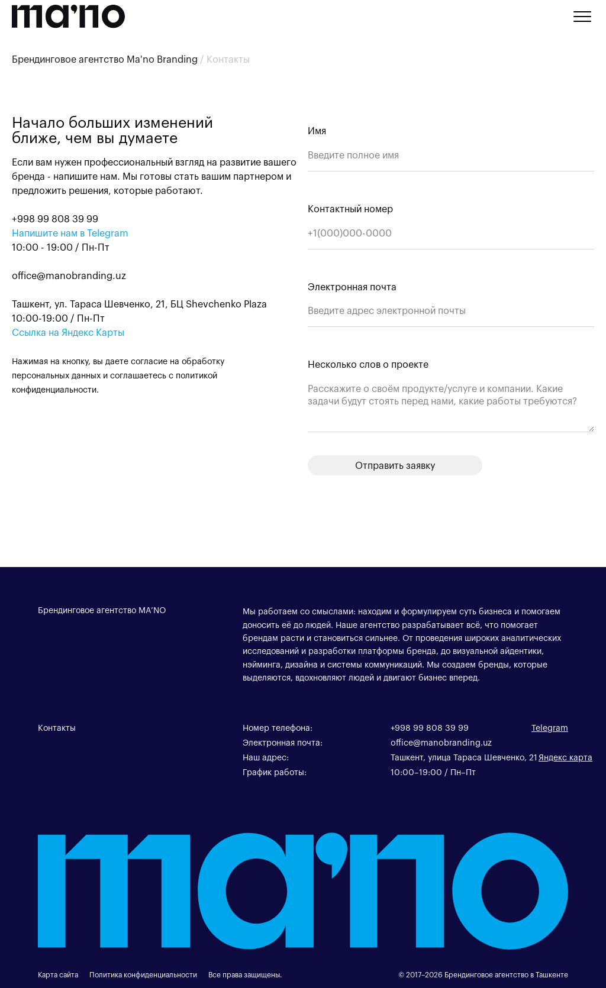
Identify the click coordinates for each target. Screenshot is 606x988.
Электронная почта (352, 286)
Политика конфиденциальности (143, 974)
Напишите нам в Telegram (70, 232)
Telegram (549, 728)
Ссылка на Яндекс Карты (68, 332)
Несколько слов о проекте (368, 364)
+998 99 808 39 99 (430, 728)
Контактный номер (350, 208)
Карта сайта (58, 974)
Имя (317, 130)
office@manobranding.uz (441, 742)
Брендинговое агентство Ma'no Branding (105, 58)
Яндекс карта (565, 757)
